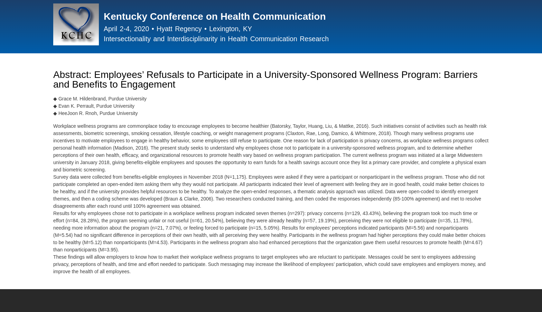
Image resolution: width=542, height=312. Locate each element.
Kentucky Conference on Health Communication (215, 16)
